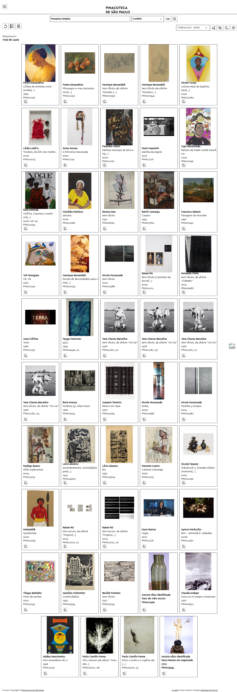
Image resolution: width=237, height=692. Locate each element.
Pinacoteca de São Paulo (33, 690)
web (175, 690)
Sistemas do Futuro (209, 690)
